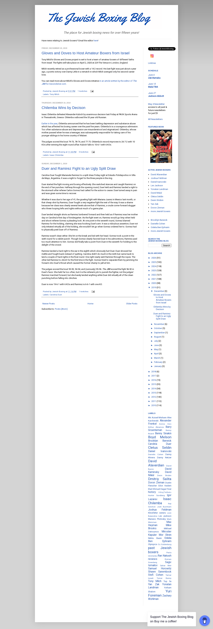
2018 (154, 371)
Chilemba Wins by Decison (63, 108)
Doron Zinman (157, 207)
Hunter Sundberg (156, 495)
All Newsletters (155, 119)
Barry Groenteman (159, 428)
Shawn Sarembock (159, 571)
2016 (154, 380)
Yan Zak (154, 204)
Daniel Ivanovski (158, 182)
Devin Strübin (157, 200)
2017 (154, 375)
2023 (154, 270)
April (156, 353)
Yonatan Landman (159, 189)
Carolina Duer (56, 295)
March (157, 358)
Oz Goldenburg (165, 544)
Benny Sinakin (163, 433)
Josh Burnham (164, 507)
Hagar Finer (165, 489)
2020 (154, 283)
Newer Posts (48, 303)
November (159, 324)
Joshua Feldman (159, 178)
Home (90, 303)
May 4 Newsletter (156, 104)
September (159, 332)
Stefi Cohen (155, 574)
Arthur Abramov (156, 427)
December (159, 291)
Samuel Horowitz (159, 568)
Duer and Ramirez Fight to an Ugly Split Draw (79, 168)
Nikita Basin (155, 538)
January (158, 366)
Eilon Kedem (165, 485)
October (158, 328)
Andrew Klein (165, 424)
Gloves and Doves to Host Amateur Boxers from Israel (85, 53)
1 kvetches (82, 91)
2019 (154, 287)
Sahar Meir (166, 565)
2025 (154, 262)
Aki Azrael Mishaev (157, 417)
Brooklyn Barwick (159, 220)
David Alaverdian (159, 174)
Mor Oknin (165, 534)
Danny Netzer (164, 457)
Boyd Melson (159, 437)
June (156, 345)
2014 (154, 388)
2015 (154, 384)
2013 (154, 392)
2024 (154, 266)
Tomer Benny (164, 578)
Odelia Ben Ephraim (160, 227)
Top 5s (167, 581)
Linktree (152, 63)
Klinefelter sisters (157, 513)
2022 (154, 275)
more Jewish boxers (160, 211)
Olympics (152, 544)
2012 (154, 397)
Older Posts (131, 303)
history (152, 492)
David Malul (156, 193)
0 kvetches (83, 152)
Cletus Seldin (157, 196)
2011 (154, 401)
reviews (152, 559)
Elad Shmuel (154, 489)
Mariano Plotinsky (157, 519)
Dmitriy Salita (159, 479)
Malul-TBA (153, 87)
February (158, 362)
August (158, 336)
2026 (154, 258)
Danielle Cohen (158, 223)
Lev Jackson (157, 185)
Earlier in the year (49, 123)
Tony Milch (54, 94)
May (156, 349)
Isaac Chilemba (56, 155)
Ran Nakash (164, 555)
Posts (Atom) (61, 309)
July (156, 341)
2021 (154, 279)
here (96, 40)
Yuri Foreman (159, 593)
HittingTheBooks (164, 492)
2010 (154, 405)
